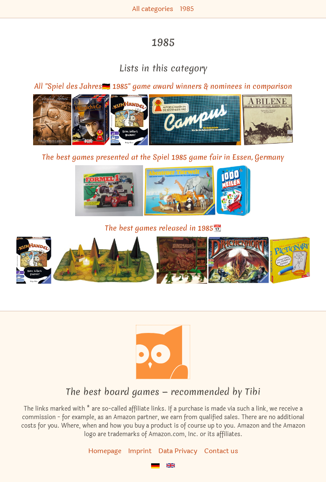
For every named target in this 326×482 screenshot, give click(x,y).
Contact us (221, 450)
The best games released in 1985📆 (163, 228)
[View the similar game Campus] (195, 119)
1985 (187, 8)
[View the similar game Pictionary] (289, 260)
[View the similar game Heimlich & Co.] (91, 119)
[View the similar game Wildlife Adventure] (179, 190)
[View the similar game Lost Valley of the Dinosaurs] (182, 260)
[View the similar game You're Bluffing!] (129, 119)
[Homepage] (163, 352)
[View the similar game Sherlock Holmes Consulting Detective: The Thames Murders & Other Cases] (52, 119)
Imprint (140, 450)
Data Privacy (177, 450)
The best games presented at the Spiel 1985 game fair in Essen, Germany (163, 157)
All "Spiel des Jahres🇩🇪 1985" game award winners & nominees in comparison (163, 86)
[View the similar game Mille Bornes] (233, 190)
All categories (152, 8)
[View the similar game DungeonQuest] (238, 260)
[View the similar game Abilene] (267, 119)
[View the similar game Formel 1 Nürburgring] (109, 190)
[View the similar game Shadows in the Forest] (103, 260)
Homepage (104, 450)
